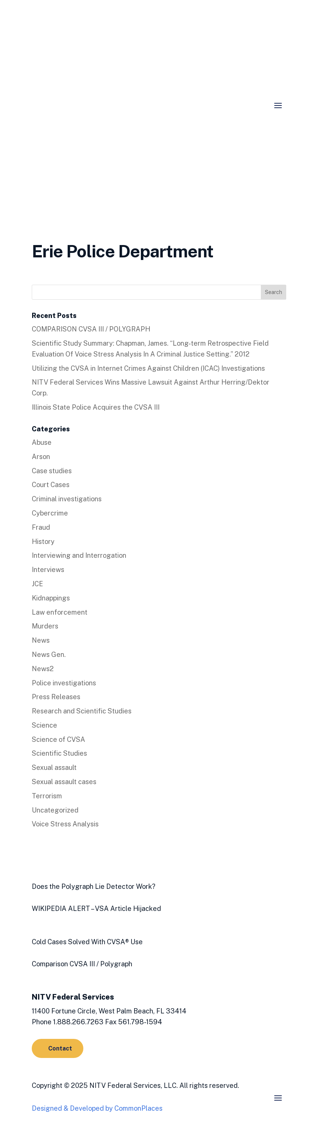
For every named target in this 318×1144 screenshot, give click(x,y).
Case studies (52, 471)
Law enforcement (59, 612)
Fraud (41, 527)
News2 (43, 669)
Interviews (48, 569)
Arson (41, 457)
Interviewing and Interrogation (79, 555)
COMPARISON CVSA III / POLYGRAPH (91, 329)
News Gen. (49, 654)
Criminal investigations (67, 499)
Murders (45, 626)
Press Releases (56, 697)
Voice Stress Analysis (65, 824)
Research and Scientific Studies (82, 711)
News (41, 640)
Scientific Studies (59, 753)
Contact (60, 1048)
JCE (37, 584)
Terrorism (47, 796)
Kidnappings (51, 598)
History (43, 541)
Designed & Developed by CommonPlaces (97, 1108)
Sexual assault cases (64, 782)
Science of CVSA (58, 739)
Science (44, 725)
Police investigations (64, 683)
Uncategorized (55, 810)
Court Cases (51, 485)
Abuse (42, 442)
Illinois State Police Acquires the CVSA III (96, 407)
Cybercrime (50, 513)
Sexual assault (54, 767)
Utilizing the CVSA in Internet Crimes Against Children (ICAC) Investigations (148, 368)
